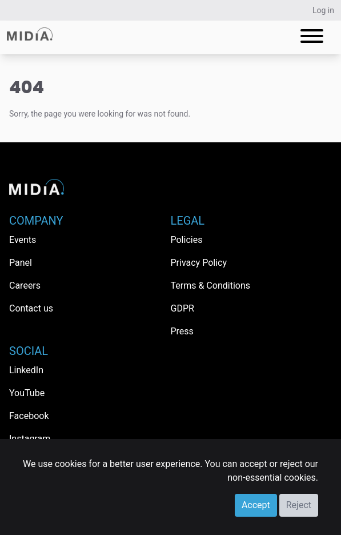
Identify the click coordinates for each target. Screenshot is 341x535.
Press (182, 331)
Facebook (29, 415)
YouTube (27, 393)
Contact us (31, 308)
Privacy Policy (199, 262)
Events (22, 239)
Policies (187, 239)
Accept (256, 505)
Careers (25, 285)
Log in (323, 10)
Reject (298, 505)
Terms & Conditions (211, 285)
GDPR (182, 308)
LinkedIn (26, 370)
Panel (20, 262)
